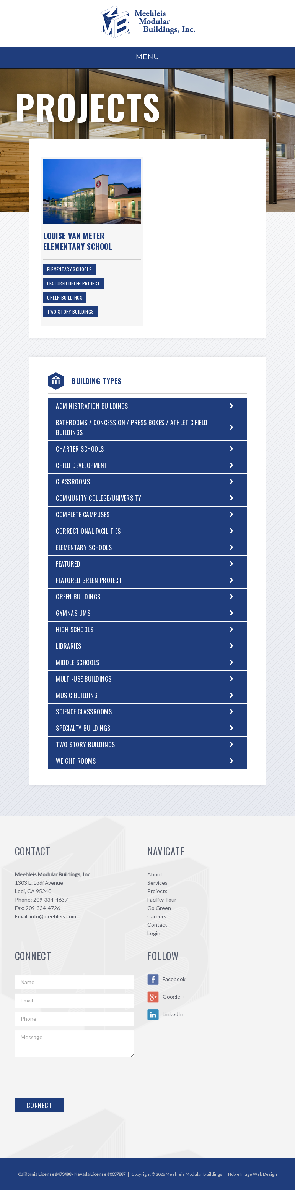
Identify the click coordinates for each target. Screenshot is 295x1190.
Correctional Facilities (88, 531)
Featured (68, 563)
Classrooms (73, 481)
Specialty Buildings (83, 728)
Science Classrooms (84, 711)
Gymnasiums (73, 613)
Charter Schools (80, 448)
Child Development (81, 465)
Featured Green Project (73, 283)
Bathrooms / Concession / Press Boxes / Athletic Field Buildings (131, 427)
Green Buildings (64, 297)
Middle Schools (77, 662)
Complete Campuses (82, 514)
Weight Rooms (76, 761)
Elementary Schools (69, 269)
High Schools (74, 629)
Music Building (77, 695)
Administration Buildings (92, 406)
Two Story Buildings (70, 311)
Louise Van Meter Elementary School (77, 241)
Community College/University (98, 498)
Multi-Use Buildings (83, 678)
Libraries (68, 646)
